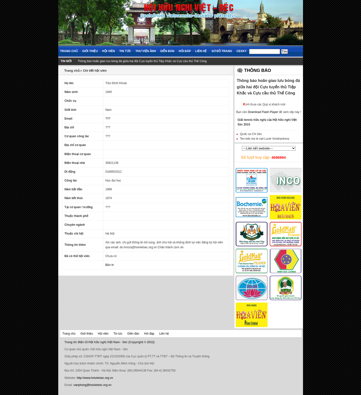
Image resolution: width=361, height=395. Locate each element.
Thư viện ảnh (145, 51)
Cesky (241, 51)
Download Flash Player (263, 112)
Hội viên (108, 51)
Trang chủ (69, 51)
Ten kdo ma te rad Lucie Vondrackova (264, 138)
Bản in (109, 265)
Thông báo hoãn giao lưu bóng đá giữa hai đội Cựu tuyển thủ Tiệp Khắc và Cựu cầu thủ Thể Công (142, 61)
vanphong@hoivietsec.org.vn (92, 385)
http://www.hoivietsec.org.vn (95, 378)
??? (107, 118)
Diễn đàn (167, 51)
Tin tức (125, 51)
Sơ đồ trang (221, 51)
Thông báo (257, 70)
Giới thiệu (90, 51)
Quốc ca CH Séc (251, 134)
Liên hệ (201, 51)
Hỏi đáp (185, 51)
